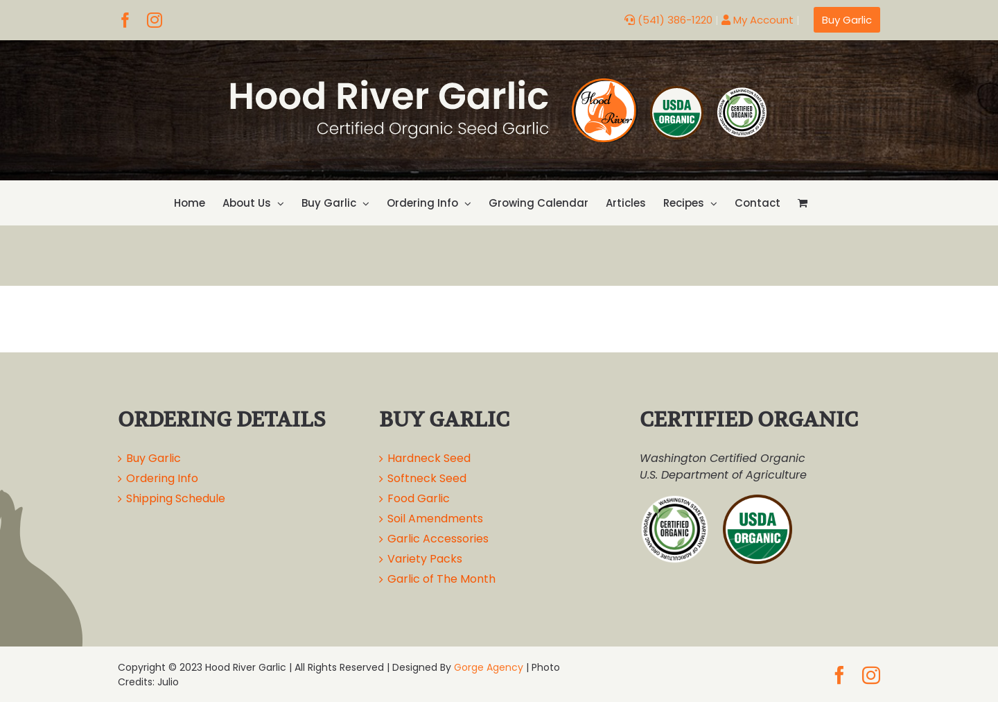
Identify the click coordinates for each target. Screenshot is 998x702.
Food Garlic (418, 498)
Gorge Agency (488, 667)
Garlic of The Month (441, 579)
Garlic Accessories (438, 539)
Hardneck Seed (429, 458)
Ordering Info (162, 478)
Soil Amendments (435, 518)
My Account (757, 19)
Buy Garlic (153, 458)
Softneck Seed (426, 478)
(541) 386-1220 (668, 19)
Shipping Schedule (175, 498)
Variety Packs (424, 559)
